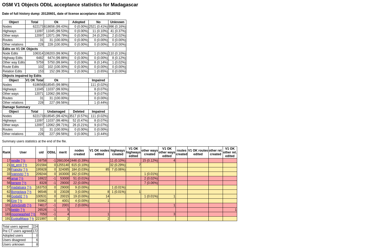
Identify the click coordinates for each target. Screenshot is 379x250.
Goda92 (16, 196)
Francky (16, 169)
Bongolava (18, 192)
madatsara (18, 187)
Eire (14, 201)
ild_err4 (16, 165)
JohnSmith (18, 205)
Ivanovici (17, 174)
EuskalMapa (19, 219)
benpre (16, 183)
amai (14, 178)
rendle (15, 160)
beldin (15, 210)
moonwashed (20, 214)
